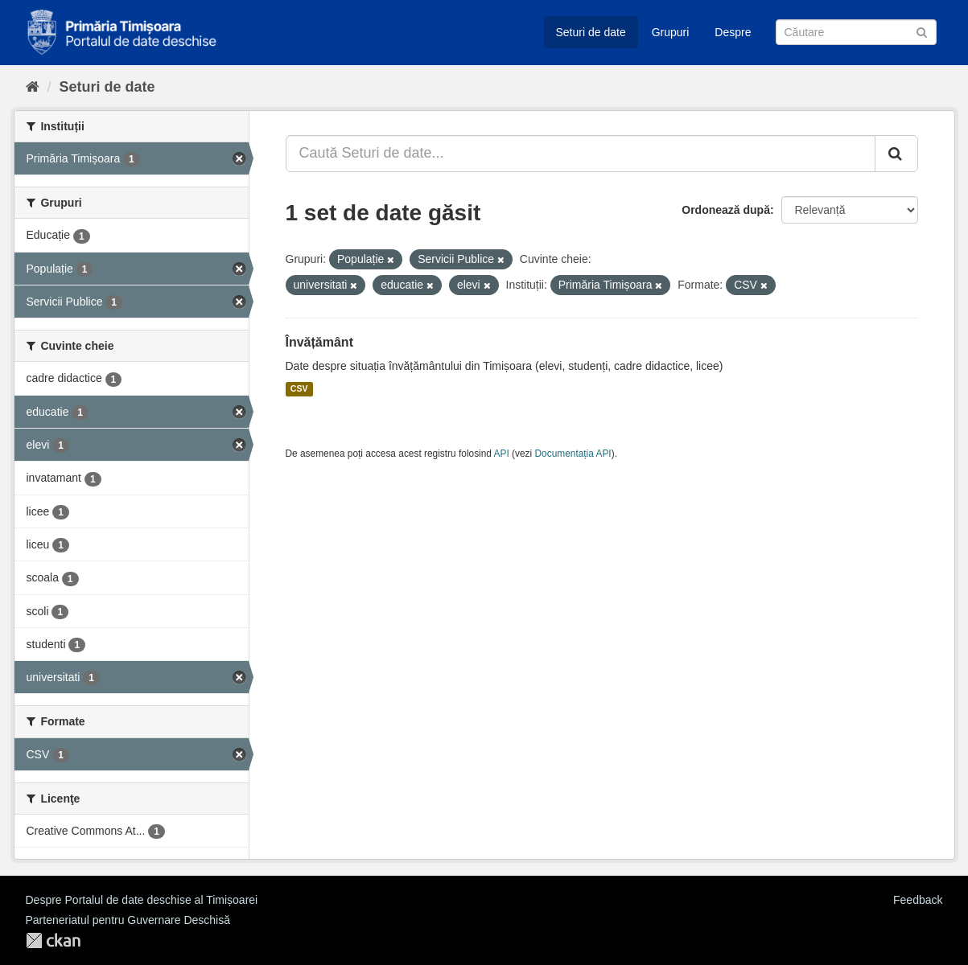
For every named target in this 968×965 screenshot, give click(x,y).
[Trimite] (922, 31)
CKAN (53, 940)
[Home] (32, 87)
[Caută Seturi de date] (856, 32)
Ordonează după (726, 209)
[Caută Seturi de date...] (580, 153)
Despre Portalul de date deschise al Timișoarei (142, 899)
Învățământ (319, 342)
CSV (299, 389)
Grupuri (671, 32)
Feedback (917, 899)
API (501, 453)
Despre (733, 32)
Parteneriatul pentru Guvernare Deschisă (128, 920)
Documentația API (573, 453)
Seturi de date (591, 32)
